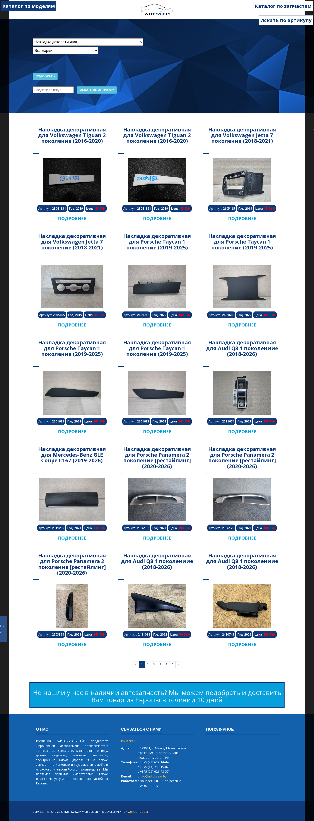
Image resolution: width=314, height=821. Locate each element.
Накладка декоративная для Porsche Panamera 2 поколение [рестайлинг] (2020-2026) (157, 457)
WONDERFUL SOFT (139, 812)
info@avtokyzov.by (153, 776)
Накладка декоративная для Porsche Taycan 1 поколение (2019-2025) (157, 241)
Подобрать (45, 76)
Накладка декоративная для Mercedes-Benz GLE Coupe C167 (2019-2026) (72, 454)
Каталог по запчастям (283, 6)
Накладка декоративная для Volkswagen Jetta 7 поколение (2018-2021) (242, 135)
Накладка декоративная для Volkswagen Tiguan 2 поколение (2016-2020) (72, 135)
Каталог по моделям (28, 6)
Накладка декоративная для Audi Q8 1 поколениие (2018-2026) (242, 348)
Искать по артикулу (286, 20)
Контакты (128, 741)
